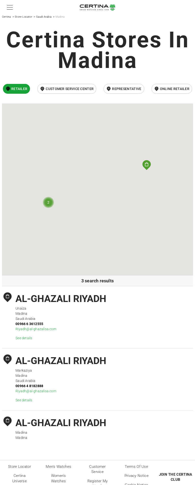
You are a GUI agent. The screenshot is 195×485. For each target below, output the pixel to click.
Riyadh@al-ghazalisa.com (35, 329)
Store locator (19, 466)
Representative (126, 89)
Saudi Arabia (44, 16)
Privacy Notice (137, 475)
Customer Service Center (70, 89)
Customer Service (97, 469)
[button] (9, 7)
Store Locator (23, 16)
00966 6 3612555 (29, 324)
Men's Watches (58, 466)
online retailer (175, 89)
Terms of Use (136, 466)
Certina (6, 16)
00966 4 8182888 (29, 386)
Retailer (19, 89)
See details (23, 338)
